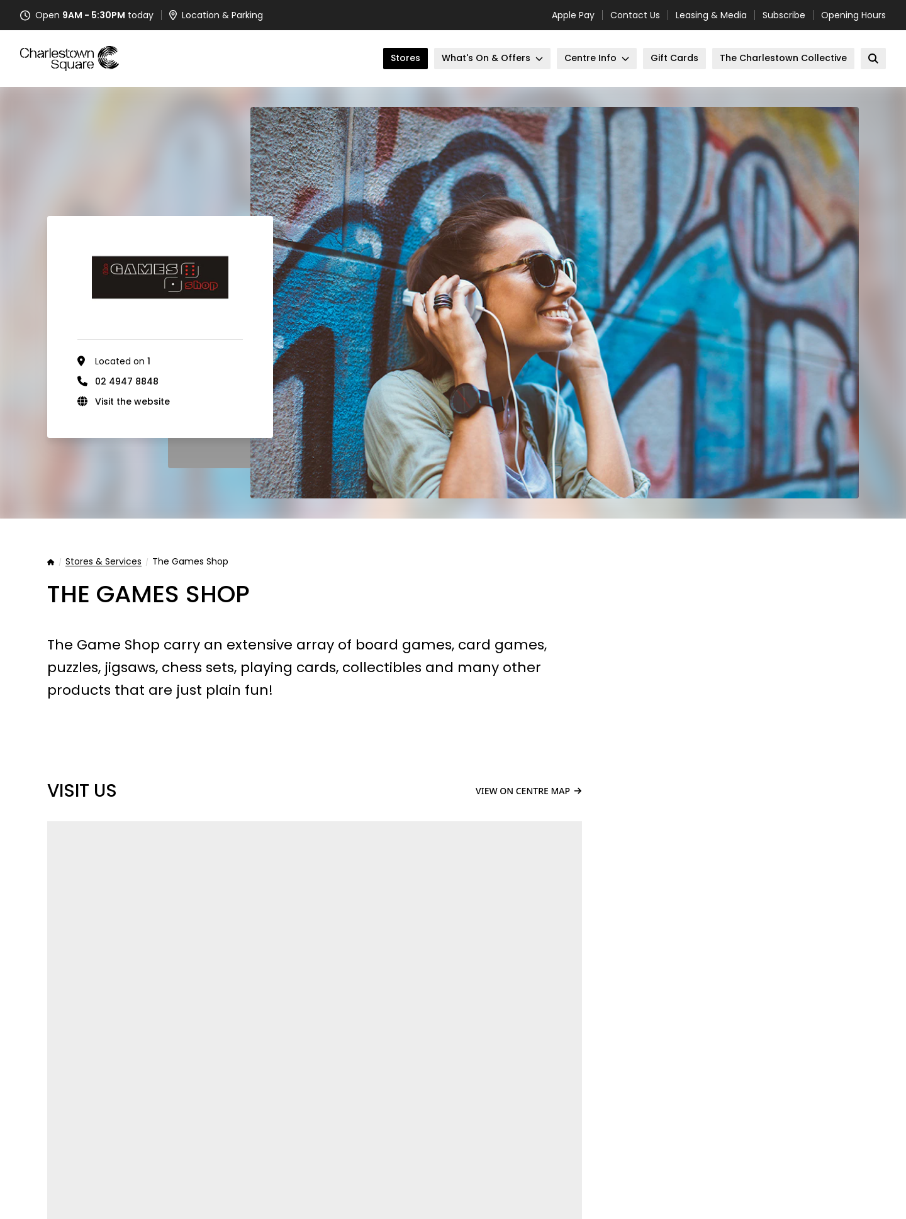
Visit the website (132, 401)
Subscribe (784, 15)
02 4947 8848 (127, 381)
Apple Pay (573, 15)
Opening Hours (853, 15)
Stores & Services (103, 562)
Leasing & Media (711, 15)
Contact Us (635, 15)
